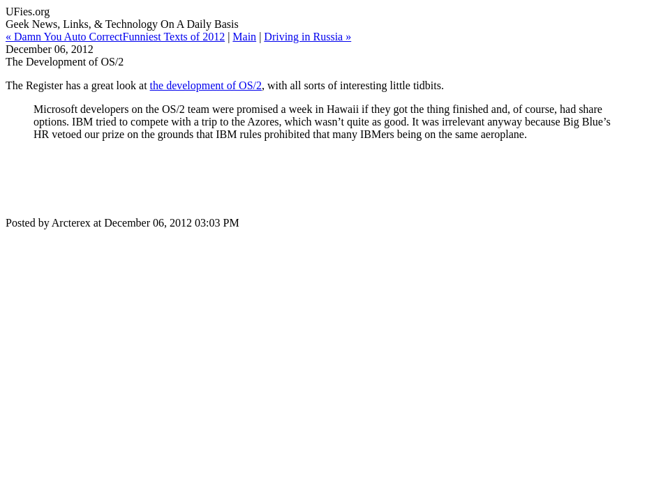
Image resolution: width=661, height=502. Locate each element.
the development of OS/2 (206, 85)
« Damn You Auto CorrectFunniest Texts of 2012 (115, 37)
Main (244, 37)
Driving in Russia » (307, 37)
